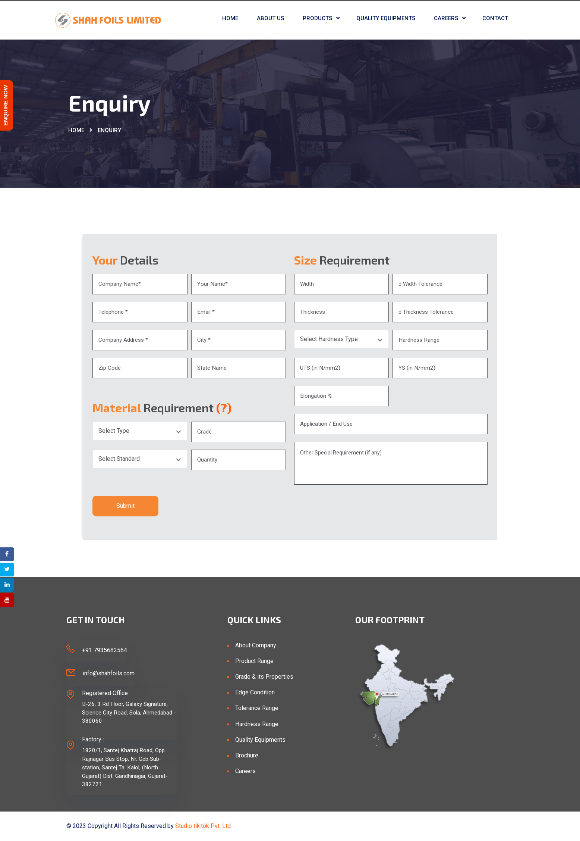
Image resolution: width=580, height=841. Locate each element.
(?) (223, 407)
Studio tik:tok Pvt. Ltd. (203, 825)
